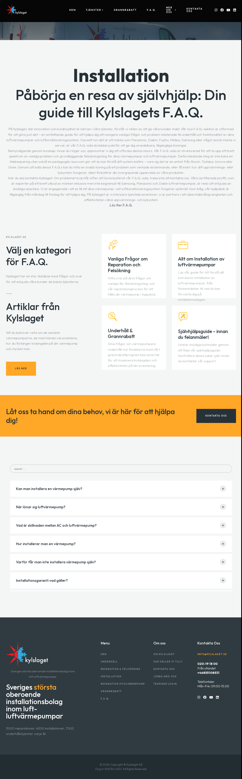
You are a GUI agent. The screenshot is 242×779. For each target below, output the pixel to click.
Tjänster (93, 10)
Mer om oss (169, 10)
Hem (72, 10)
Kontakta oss (194, 10)
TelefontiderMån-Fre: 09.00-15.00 (213, 684)
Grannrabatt (125, 10)
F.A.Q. (151, 10)
